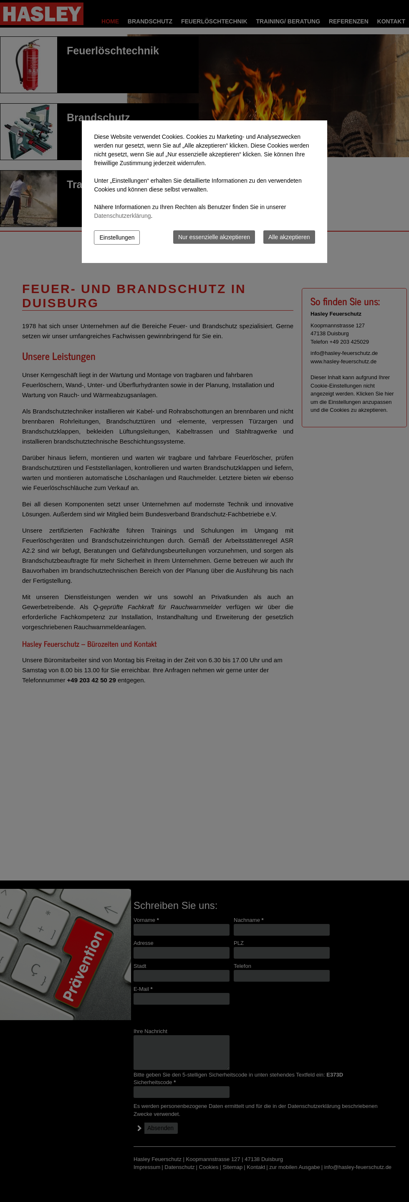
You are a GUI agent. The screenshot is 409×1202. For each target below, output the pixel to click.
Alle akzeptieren (289, 237)
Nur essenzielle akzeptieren (214, 237)
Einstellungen (116, 237)
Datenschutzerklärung (122, 215)
